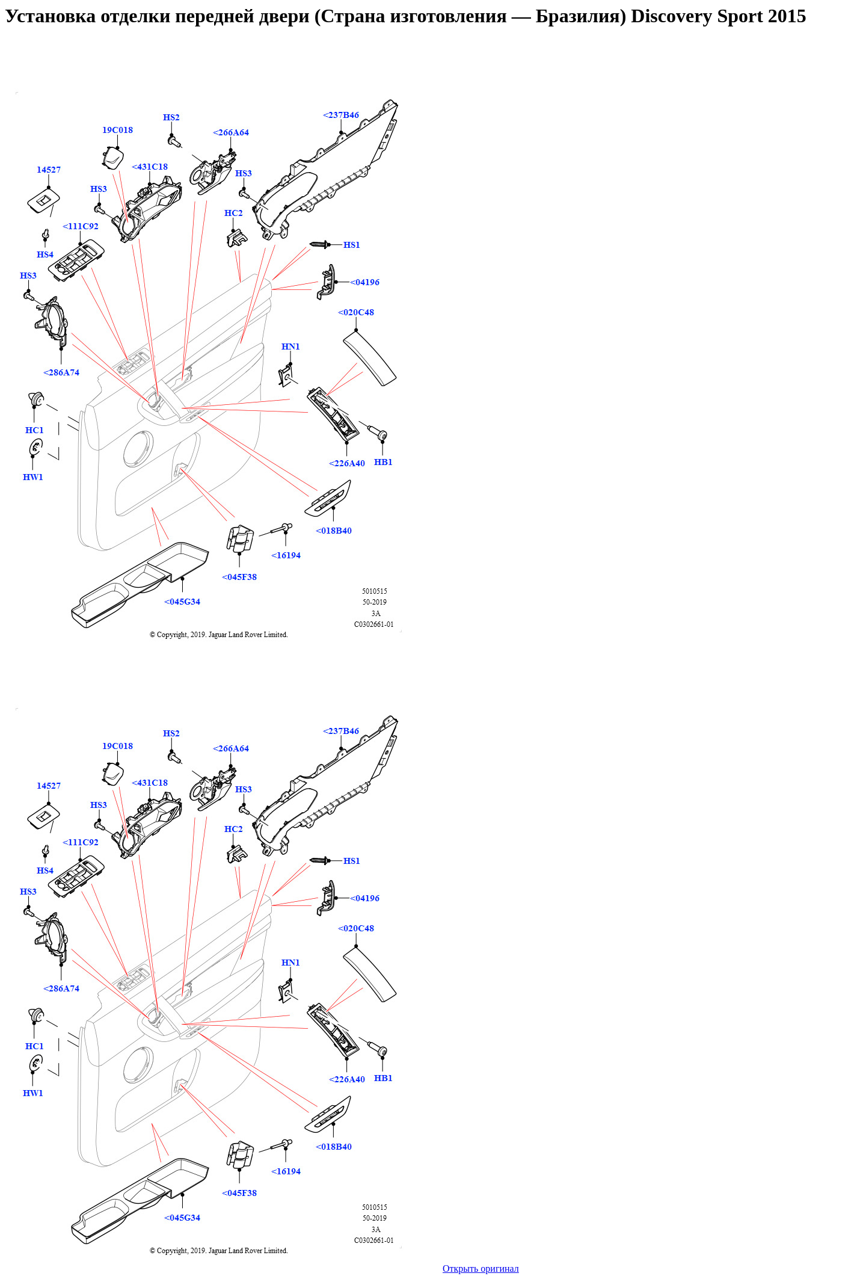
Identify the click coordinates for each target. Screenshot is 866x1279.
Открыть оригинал (481, 1268)
